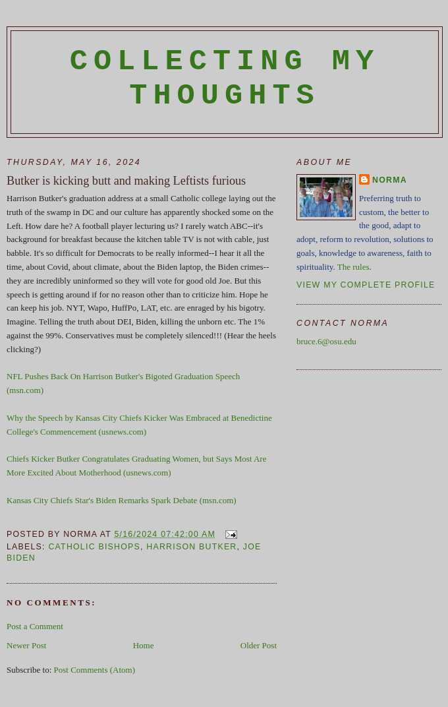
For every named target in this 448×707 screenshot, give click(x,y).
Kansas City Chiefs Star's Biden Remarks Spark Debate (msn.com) (122, 500)
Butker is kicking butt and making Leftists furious (126, 180)
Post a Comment (35, 626)
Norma (389, 180)
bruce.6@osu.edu (326, 341)
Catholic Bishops (94, 546)
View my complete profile (365, 285)
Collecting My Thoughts (225, 78)
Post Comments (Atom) (95, 670)
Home (143, 645)
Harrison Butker (191, 546)
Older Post (258, 645)
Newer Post (26, 645)
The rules (353, 267)
